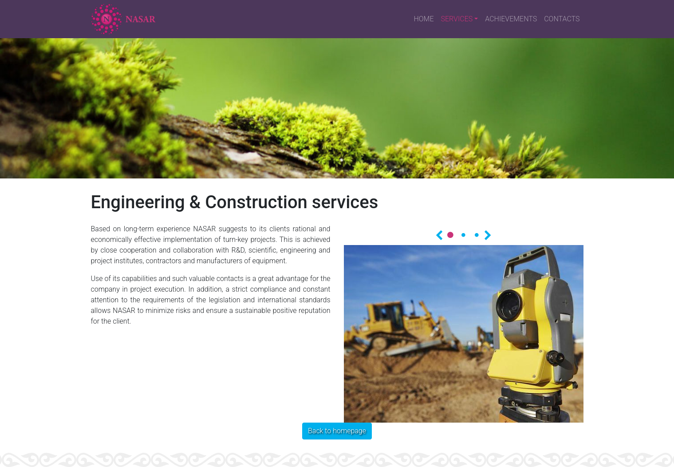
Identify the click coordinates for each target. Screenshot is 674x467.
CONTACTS (561, 19)
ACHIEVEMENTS (511, 19)
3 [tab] (477, 234)
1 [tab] (450, 234)
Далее (488, 234)
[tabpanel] (464, 334)
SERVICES (457, 19)
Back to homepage (337, 431)
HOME (424, 19)
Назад (439, 234)
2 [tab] (463, 234)
